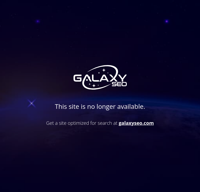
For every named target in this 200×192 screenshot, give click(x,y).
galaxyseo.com (136, 123)
